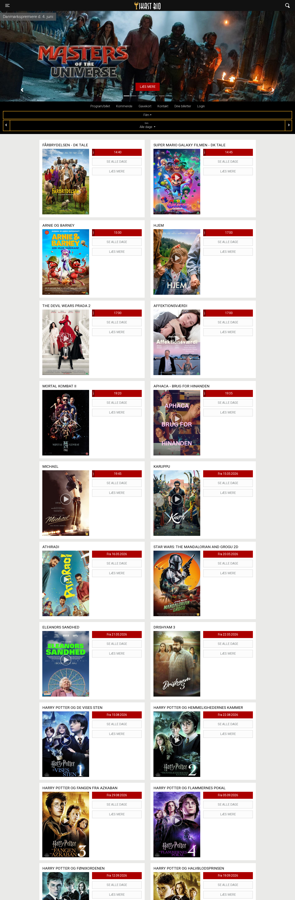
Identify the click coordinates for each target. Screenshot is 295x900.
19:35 (218, 393)
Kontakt (163, 106)
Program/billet (100, 106)
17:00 (218, 232)
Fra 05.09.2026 (228, 795)
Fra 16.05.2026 (117, 554)
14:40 (107, 152)
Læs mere (147, 87)
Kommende (124, 106)
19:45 (107, 473)
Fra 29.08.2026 (117, 795)
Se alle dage (117, 161)
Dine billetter (183, 106)
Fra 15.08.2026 (117, 715)
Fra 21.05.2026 (117, 634)
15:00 (107, 232)
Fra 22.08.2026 (228, 715)
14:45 (218, 152)
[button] (22, 90)
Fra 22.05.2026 (228, 634)
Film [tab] (146, 115)
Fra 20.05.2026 (228, 554)
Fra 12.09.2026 (117, 875)
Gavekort (145, 106)
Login (201, 106)
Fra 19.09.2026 (228, 875)
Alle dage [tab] (147, 125)
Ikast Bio (127, 5)
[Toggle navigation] (7, 5)
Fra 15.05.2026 (228, 474)
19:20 (107, 393)
